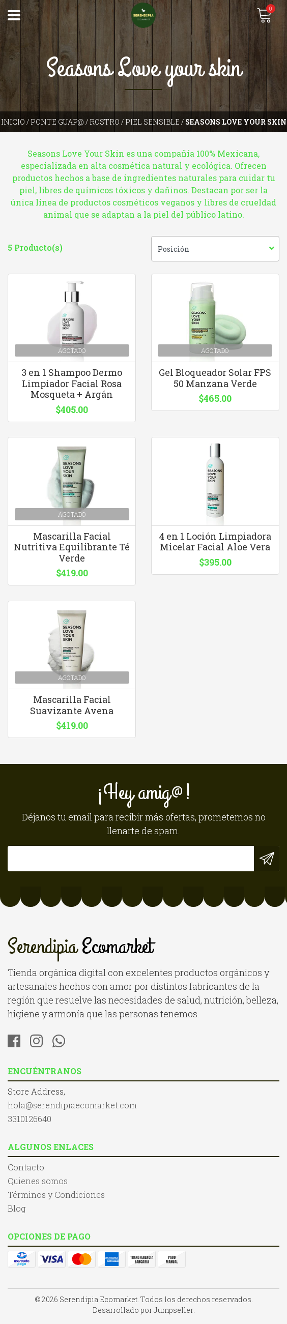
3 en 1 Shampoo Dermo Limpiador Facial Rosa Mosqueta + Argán (71, 384)
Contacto (26, 1170)
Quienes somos (38, 1184)
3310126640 (29, 1122)
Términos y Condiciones (56, 1198)
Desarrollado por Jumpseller (143, 1313)
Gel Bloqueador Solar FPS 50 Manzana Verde (215, 379)
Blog (16, 1212)
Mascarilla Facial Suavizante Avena (71, 708)
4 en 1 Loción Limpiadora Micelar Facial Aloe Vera (215, 543)
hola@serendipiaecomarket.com (72, 1108)
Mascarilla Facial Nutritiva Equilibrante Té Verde (72, 549)
